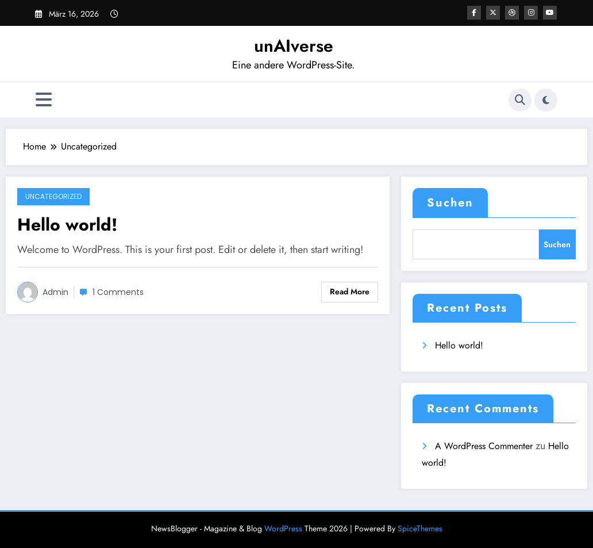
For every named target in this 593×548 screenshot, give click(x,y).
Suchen (450, 202)
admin (55, 292)
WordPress (283, 528)
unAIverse (293, 45)
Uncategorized (53, 196)
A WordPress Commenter (484, 446)
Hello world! (67, 224)
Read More (349, 291)
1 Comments (118, 292)
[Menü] (44, 99)
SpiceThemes (420, 528)
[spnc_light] (545, 100)
